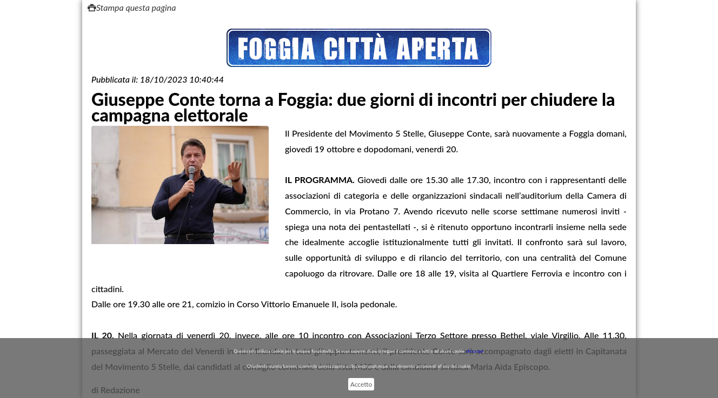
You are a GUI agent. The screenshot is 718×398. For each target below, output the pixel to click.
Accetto (361, 384)
